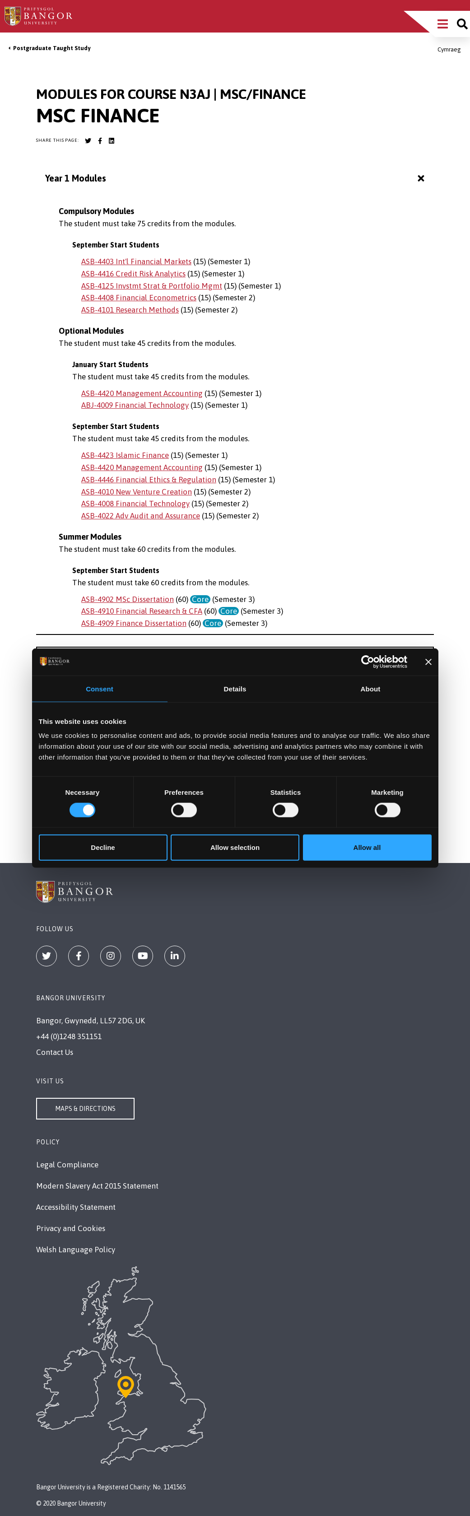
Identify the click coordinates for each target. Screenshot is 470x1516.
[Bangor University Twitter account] (88, 140)
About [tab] (371, 688)
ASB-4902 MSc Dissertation (127, 599)
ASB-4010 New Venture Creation (136, 491)
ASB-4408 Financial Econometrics (138, 297)
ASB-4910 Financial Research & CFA (141, 611)
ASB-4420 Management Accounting (142, 393)
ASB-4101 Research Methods (130, 309)
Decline (103, 847)
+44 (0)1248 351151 (69, 1036)
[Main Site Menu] (442, 24)
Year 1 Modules (236, 179)
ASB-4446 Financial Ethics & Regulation (148, 479)
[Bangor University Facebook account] (99, 140)
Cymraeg (449, 49)
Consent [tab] (99, 688)
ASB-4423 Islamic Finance (125, 455)
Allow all (367, 847)
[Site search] (462, 24)
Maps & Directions (85, 1108)
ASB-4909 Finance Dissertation (133, 623)
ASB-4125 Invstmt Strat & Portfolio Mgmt (151, 285)
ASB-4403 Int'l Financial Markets (136, 261)
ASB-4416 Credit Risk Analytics (133, 273)
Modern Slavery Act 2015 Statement (97, 1185)
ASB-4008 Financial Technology (135, 503)
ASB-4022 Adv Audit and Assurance (140, 515)
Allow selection (235, 847)
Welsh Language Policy (75, 1249)
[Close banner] (428, 661)
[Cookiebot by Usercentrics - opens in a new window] (367, 661)
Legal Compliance (67, 1164)
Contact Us (54, 1052)
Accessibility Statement (76, 1207)
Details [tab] (235, 688)
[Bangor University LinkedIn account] (111, 140)
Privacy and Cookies (70, 1228)
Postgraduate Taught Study (51, 48)
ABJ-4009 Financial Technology (135, 405)
